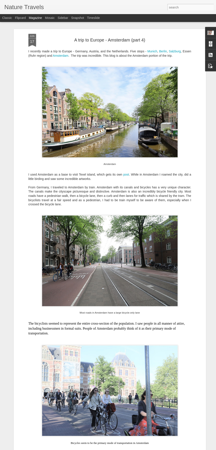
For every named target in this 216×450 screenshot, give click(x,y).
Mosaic (49, 18)
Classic (7, 18)
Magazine (35, 18)
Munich (152, 51)
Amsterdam (60, 55)
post (126, 174)
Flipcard (20, 18)
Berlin (163, 51)
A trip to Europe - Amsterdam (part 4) (109, 40)
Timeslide (93, 18)
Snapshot (77, 18)
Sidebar (63, 18)
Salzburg (175, 51)
